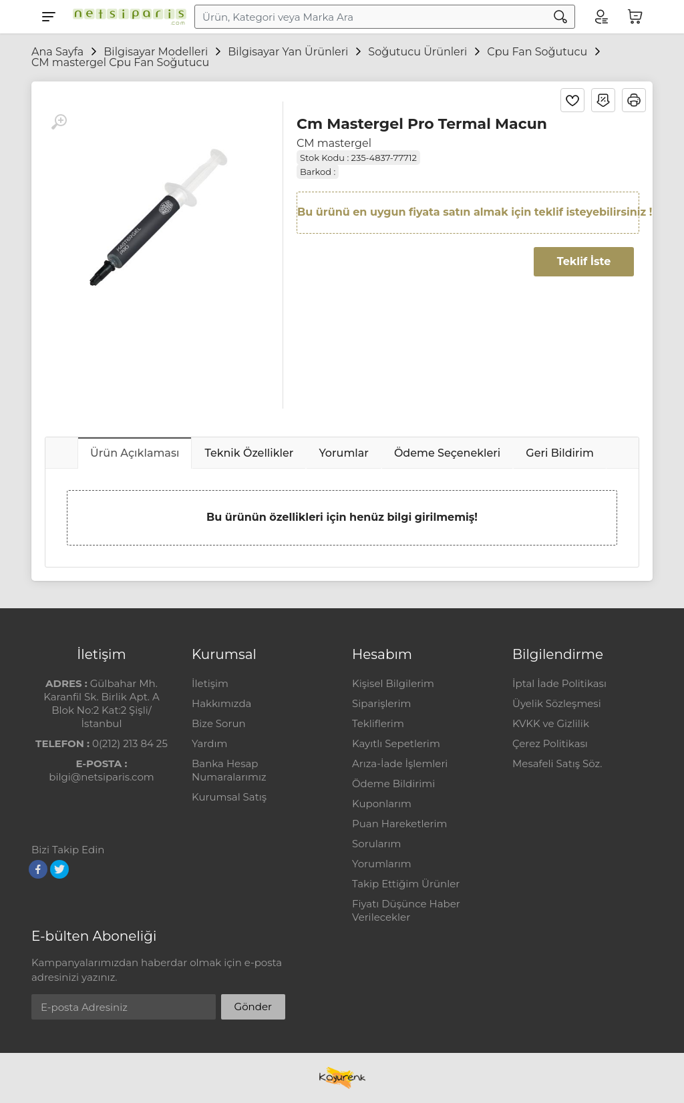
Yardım (209, 743)
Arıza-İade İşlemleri (400, 763)
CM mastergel (334, 143)
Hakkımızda (221, 703)
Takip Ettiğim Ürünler (406, 883)
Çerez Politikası (550, 743)
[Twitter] (59, 869)
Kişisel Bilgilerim (393, 683)
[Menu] (48, 16)
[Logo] (126, 16)
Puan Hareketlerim (399, 823)
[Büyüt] (59, 122)
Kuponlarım (381, 803)
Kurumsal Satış (229, 797)
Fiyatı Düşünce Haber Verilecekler (406, 910)
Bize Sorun (219, 723)
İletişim (210, 683)
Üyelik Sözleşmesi (556, 703)
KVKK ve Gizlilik (550, 723)
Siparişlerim (381, 703)
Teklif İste (584, 261)
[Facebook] (38, 869)
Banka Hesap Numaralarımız (229, 770)
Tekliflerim (378, 723)
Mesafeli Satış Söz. (557, 763)
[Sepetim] (635, 16)
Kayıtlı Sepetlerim (396, 743)
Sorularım (376, 843)
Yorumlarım (381, 863)
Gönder (253, 1006)
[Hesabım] (600, 16)
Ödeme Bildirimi (393, 783)
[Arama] (560, 16)
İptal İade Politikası (559, 683)
